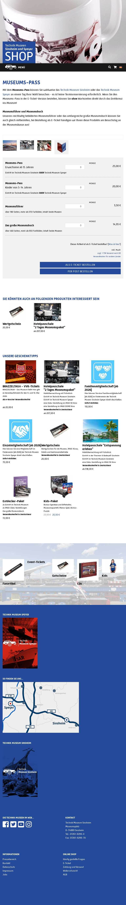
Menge (92, 163)
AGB (65, 874)
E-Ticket (67, 863)
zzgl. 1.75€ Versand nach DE (109, 253)
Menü (21, 67)
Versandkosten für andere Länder (107, 256)
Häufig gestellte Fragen (74, 859)
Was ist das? (114, 244)
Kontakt (6, 863)
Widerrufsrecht (70, 870)
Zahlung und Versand (73, 867)
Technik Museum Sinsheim (75, 89)
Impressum (8, 870)
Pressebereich (9, 859)
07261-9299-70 (78, 837)
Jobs (5, 874)
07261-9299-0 (77, 834)
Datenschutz (9, 867)
